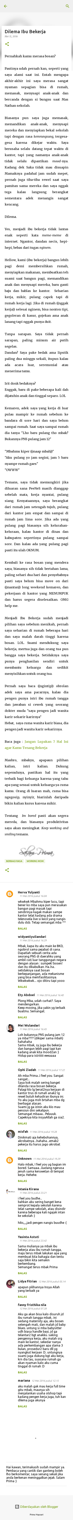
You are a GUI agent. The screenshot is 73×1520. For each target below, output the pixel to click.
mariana (24, 1380)
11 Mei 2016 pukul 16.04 (33, 896)
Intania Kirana (28, 1189)
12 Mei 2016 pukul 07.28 (33, 1308)
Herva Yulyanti (29, 892)
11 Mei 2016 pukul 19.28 (43, 1131)
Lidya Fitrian (27, 1281)
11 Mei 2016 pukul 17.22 (51, 1070)
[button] (7, 44)
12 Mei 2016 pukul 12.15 (45, 1380)
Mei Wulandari (29, 1025)
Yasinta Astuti (28, 1237)
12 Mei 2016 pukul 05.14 (51, 1281)
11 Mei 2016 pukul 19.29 (46, 1158)
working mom (35, 861)
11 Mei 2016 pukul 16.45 (33, 1029)
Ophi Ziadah (27, 1070)
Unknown (25, 1158)
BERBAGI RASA (14, 861)
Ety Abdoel (26, 995)
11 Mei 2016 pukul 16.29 (33, 940)
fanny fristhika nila (32, 1305)
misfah (23, 1131)
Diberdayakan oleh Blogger (36, 1506)
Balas (22, 928)
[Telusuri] (67, 6)
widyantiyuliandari (32, 936)
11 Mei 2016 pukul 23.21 (33, 1192)
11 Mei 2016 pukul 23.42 (33, 1240)
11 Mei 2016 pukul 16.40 (49, 995)
